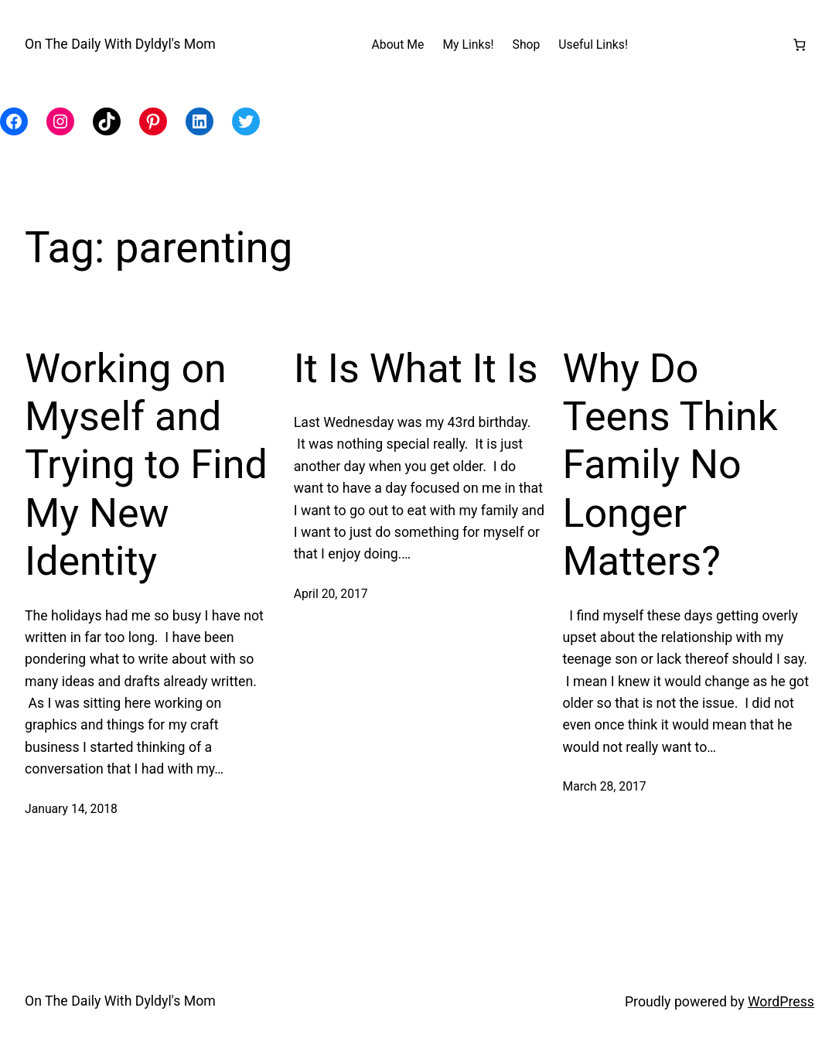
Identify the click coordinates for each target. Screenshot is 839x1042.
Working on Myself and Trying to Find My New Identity (146, 465)
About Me (398, 44)
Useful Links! (593, 44)
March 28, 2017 (604, 786)
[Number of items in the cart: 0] (799, 44)
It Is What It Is (416, 368)
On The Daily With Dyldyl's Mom (120, 44)
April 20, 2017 (331, 593)
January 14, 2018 (71, 808)
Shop (527, 44)
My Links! (467, 44)
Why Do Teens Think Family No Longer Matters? (669, 465)
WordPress (781, 1002)
